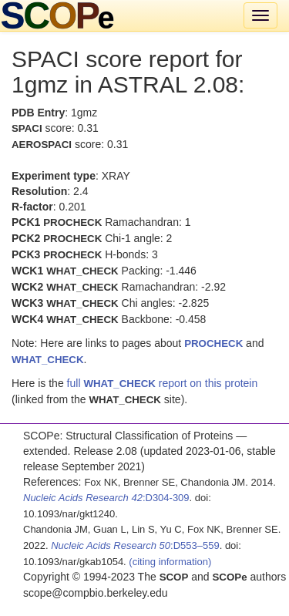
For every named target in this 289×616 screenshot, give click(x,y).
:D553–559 (135, 545)
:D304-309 (106, 497)
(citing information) (170, 561)
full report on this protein (162, 383)
